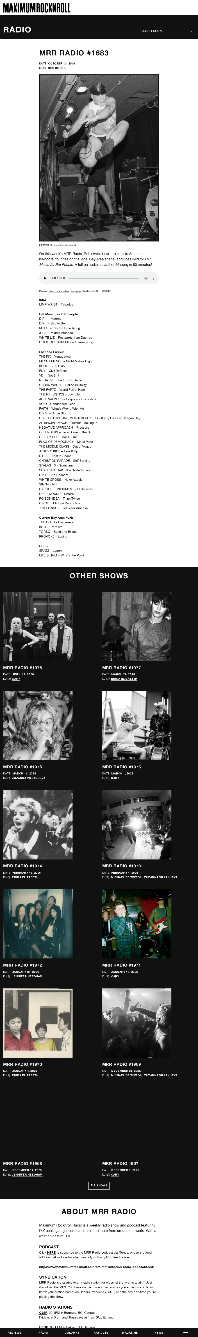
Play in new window (59, 290)
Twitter (8, 1276)
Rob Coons (57, 68)
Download (76, 290)
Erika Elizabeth (124, 613)
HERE (51, 859)
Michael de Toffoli (127, 680)
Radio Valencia (50, 1141)
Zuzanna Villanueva (28, 647)
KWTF (43, 1025)
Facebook (10, 1271)
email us (133, 894)
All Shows (99, 793)
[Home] (37, 11)
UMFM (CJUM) (50, 1189)
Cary (16, 613)
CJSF (43, 920)
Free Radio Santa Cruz (56, 949)
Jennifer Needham (27, 714)
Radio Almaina (50, 1102)
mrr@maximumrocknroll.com (23, 1264)
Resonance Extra (52, 1155)
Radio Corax (48, 1131)
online (125, 1117)
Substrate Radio (51, 1174)
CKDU (43, 934)
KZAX (43, 1040)
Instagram (10, 1281)
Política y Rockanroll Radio (59, 1088)
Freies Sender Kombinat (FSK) (61, 977)
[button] (185, 1332)
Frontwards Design (104, 1321)
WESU (43, 1203)
